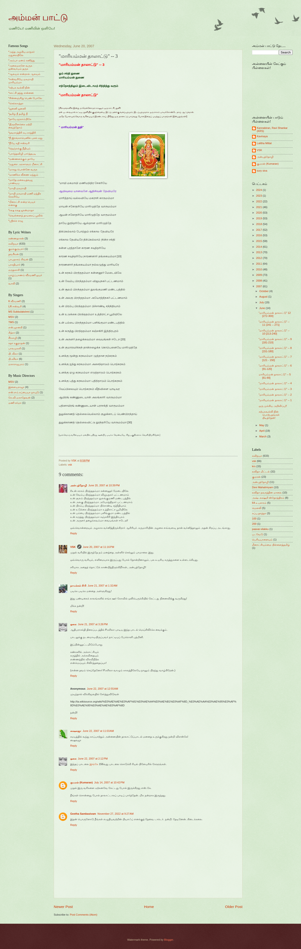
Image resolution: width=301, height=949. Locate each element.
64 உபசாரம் (259, 502)
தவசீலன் (13, 254)
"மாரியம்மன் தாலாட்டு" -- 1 (275, 400)
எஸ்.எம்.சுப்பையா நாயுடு (23, 392)
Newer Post (63, 907)
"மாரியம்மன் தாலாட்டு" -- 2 (275, 394)
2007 (259, 286)
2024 (259, 190)
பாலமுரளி (14, 348)
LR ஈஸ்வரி (15, 306)
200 (254, 523)
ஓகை (73, 624)
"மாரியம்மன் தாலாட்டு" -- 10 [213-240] (274, 332)
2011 (259, 263)
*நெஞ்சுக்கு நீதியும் (19, 148)
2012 (259, 258)
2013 (259, 252)
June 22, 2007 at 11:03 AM (98, 730)
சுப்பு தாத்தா (259, 513)
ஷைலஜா (75, 730)
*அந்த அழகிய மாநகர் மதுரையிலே (21, 53)
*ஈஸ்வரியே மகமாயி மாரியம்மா (20, 81)
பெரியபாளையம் (262, 539)
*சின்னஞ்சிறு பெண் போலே (25, 98)
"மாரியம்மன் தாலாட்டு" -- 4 (275, 383)
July (262, 302)
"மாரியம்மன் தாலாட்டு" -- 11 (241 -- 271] (274, 323)
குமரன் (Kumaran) (81, 782)
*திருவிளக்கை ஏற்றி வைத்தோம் (20, 126)
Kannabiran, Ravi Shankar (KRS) (272, 129)
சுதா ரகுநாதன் (16, 343)
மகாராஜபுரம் (16, 364)
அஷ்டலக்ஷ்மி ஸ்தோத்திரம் (268, 497)
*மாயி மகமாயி (17, 188)
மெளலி (256, 508)
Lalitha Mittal (264, 143)
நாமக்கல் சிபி (78, 585)
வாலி (11, 283)
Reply (73, 533)
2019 (259, 218)
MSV (11, 316)
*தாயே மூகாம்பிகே (19, 119)
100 (254, 518)
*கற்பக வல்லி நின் (19, 87)
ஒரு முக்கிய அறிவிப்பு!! (273, 405)
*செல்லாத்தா (15, 103)
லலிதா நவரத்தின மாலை (267, 492)
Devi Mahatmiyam (262, 487)
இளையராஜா (16, 387)
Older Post (233, 907)
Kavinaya (262, 136)
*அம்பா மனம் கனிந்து (21, 60)
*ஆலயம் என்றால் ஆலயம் (24, 74)
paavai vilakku (260, 529)
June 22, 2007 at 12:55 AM (102, 688)
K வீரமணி (14, 301)
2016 (259, 235)
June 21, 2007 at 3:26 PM (93, 624)
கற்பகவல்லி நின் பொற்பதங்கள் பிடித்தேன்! (269, 414)
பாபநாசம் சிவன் (18, 259)
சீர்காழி (12, 337)
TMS (11, 322)
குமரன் (256, 476)
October (264, 291)
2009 (259, 274)
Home (149, 907)
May (262, 425)
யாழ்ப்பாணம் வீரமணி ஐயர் (25, 275)
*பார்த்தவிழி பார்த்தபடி (22, 153)
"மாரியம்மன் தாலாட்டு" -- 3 (275, 389)
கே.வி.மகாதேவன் (19, 397)
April (262, 430)
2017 (259, 229)
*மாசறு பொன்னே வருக (22, 169)
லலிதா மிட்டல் (261, 471)
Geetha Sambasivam (83, 813)
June (262, 308)
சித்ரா (11, 332)
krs (254, 466)
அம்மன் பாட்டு (38, 17)
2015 (259, 241)
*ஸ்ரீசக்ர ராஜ (15, 220)
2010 (259, 269)
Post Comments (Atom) (83, 914)
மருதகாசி (14, 269)
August (263, 296)
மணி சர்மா (15, 402)
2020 (259, 212)
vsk (70, 464)
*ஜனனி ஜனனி (17, 108)
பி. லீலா (13, 353)
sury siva (262, 170)
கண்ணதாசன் (16, 238)
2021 (259, 207)
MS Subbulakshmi (19, 311)
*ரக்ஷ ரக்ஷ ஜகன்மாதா (21, 210)
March (263, 436)
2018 (259, 224)
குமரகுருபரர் (16, 248)
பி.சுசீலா (13, 358)
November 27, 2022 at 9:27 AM (115, 813)
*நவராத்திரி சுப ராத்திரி (22, 132)
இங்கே (94, 764)
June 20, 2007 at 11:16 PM (98, 546)
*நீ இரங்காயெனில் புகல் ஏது (25, 137)
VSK (73, 546)
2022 (259, 201)
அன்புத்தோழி (78, 485)
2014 (259, 246)
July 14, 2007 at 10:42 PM (109, 782)
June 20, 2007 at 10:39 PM (104, 485)
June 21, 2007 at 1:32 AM (102, 585)
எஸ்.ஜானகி (15, 327)
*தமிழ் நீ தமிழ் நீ (18, 113)
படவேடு (257, 534)
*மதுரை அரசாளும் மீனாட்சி (25, 164)
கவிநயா (13, 243)
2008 (259, 280)
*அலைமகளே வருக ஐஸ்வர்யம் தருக (20, 67)
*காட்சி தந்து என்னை (21, 92)
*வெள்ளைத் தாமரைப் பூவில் (25, 215)
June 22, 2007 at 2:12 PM (93, 758)
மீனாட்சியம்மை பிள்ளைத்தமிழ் (271, 544)
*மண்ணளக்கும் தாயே (21, 158)
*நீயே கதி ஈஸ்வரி (19, 143)
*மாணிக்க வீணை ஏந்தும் (23, 174)
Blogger (168, 939)
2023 (259, 195)
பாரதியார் (14, 264)
